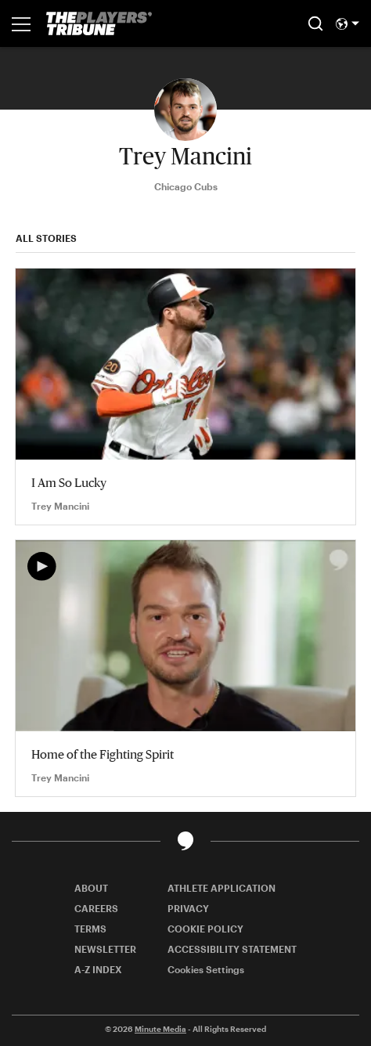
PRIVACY (188, 908)
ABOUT (91, 887)
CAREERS (96, 908)
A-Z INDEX (98, 969)
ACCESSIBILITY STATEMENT (232, 948)
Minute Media (160, 1028)
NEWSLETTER (105, 948)
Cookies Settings (205, 969)
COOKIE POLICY (205, 928)
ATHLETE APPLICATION (221, 887)
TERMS (90, 928)
